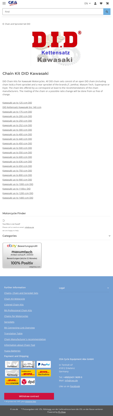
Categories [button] (10, 235)
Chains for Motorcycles (16, 316)
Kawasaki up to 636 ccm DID (17, 161)
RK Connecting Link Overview (19, 327)
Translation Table (13, 333)
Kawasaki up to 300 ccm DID (17, 129)
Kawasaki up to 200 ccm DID (17, 116)
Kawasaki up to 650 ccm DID (17, 166)
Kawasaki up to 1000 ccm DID (18, 184)
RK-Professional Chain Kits (18, 310)
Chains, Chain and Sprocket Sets (21, 293)
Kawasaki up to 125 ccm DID (17, 102)
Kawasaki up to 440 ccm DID (17, 138)
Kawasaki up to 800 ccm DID (17, 175)
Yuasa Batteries (12, 350)
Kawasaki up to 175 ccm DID (17, 111)
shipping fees (30, 401)
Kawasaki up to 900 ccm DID (17, 179)
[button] (95, 3)
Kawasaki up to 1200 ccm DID (18, 193)
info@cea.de (29, 227)
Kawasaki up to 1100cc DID (17, 188)
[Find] (106, 11)
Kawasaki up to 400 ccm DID (17, 134)
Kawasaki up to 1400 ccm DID (18, 197)
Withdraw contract (29, 396)
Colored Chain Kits (14, 304)
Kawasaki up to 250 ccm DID (17, 120)
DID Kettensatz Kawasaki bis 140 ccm (22, 107)
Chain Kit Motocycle (14, 298)
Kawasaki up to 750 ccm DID (17, 170)
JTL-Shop (62, 412)
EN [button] (86, 3)
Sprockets (9, 321)
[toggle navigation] (4, 2)
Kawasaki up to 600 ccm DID (17, 157)
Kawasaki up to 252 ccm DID (17, 125)
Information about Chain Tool (19, 345)
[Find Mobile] (53, 11)
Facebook (75, 386)
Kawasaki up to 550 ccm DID (17, 152)
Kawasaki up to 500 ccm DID (17, 147)
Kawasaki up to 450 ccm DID (17, 143)
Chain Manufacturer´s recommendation (25, 339)
